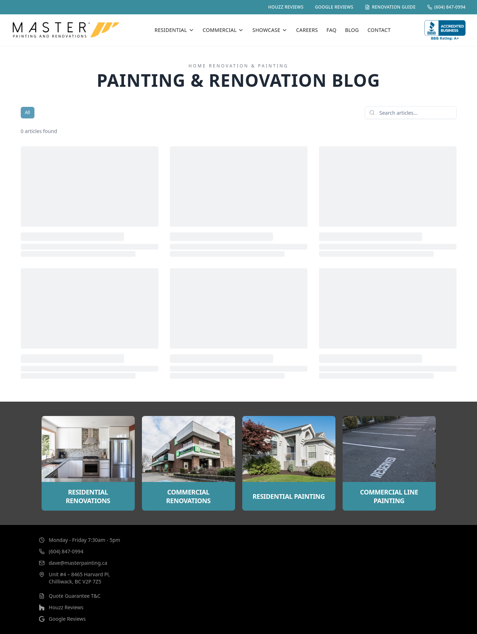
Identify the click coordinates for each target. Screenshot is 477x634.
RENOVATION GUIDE (390, 7)
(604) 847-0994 (446, 7)
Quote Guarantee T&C (80, 595)
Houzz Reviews (72, 607)
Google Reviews (73, 618)
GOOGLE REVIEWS (334, 7)
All (27, 112)
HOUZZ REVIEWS (286, 7)
